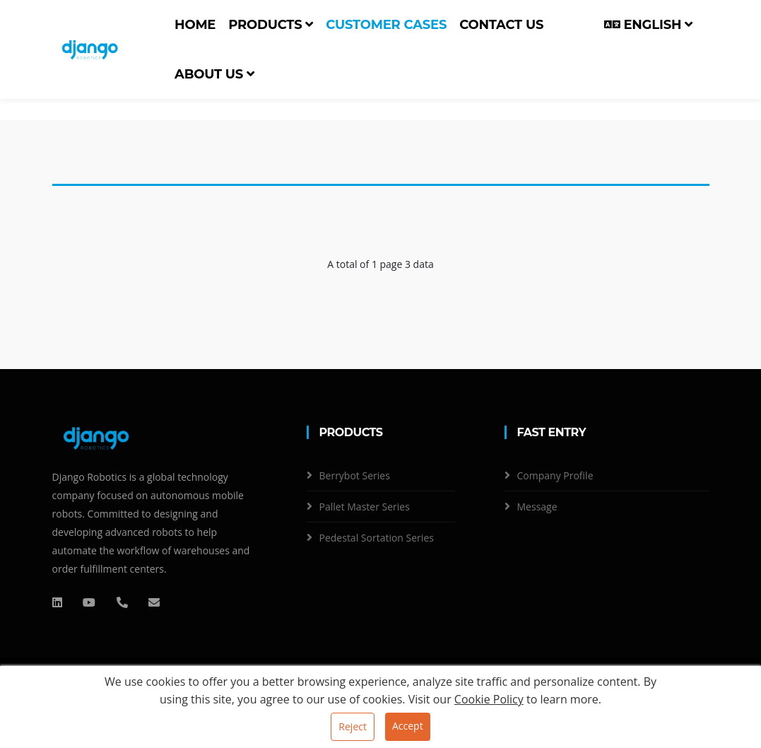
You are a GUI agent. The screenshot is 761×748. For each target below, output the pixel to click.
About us (214, 74)
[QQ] (57, 602)
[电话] (122, 602)
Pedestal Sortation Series (376, 537)
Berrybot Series (354, 475)
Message (537, 506)
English (648, 25)
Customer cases (386, 25)
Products (270, 25)
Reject (352, 726)
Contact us (501, 25)
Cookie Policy (489, 699)
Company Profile (555, 475)
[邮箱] (154, 602)
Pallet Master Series (364, 506)
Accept (407, 725)
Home (195, 25)
